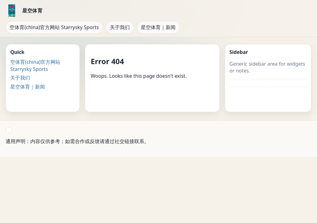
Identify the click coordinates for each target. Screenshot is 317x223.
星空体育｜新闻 (158, 27)
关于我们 (120, 27)
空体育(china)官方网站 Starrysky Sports (54, 27)
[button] (9, 130)
